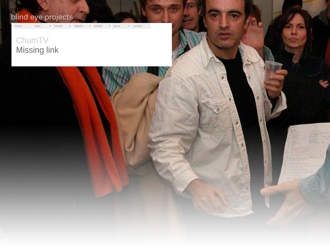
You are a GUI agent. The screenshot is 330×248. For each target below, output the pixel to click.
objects (78, 26)
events (59, 26)
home (18, 26)
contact (137, 26)
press (117, 26)
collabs (98, 26)
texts (38, 26)
